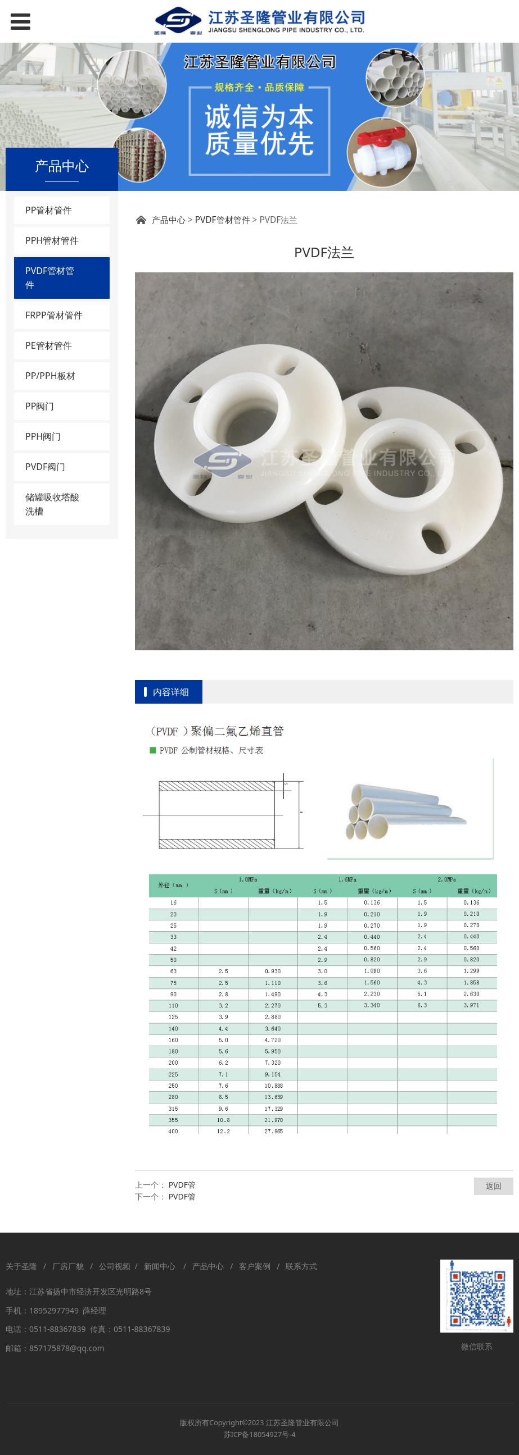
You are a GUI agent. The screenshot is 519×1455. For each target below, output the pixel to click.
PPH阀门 (43, 436)
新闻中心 (161, 1266)
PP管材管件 (48, 210)
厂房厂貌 (68, 1266)
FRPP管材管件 (54, 315)
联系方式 (301, 1266)
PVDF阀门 (45, 466)
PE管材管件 (48, 345)
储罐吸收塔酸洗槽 (52, 504)
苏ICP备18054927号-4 (260, 1434)
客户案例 (254, 1266)
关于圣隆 (21, 1266)
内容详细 (171, 692)
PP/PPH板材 (50, 376)
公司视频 (114, 1266)
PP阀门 (39, 406)
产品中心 (169, 220)
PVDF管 (182, 1184)
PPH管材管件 (52, 240)
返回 (494, 1185)
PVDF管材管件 (49, 277)
